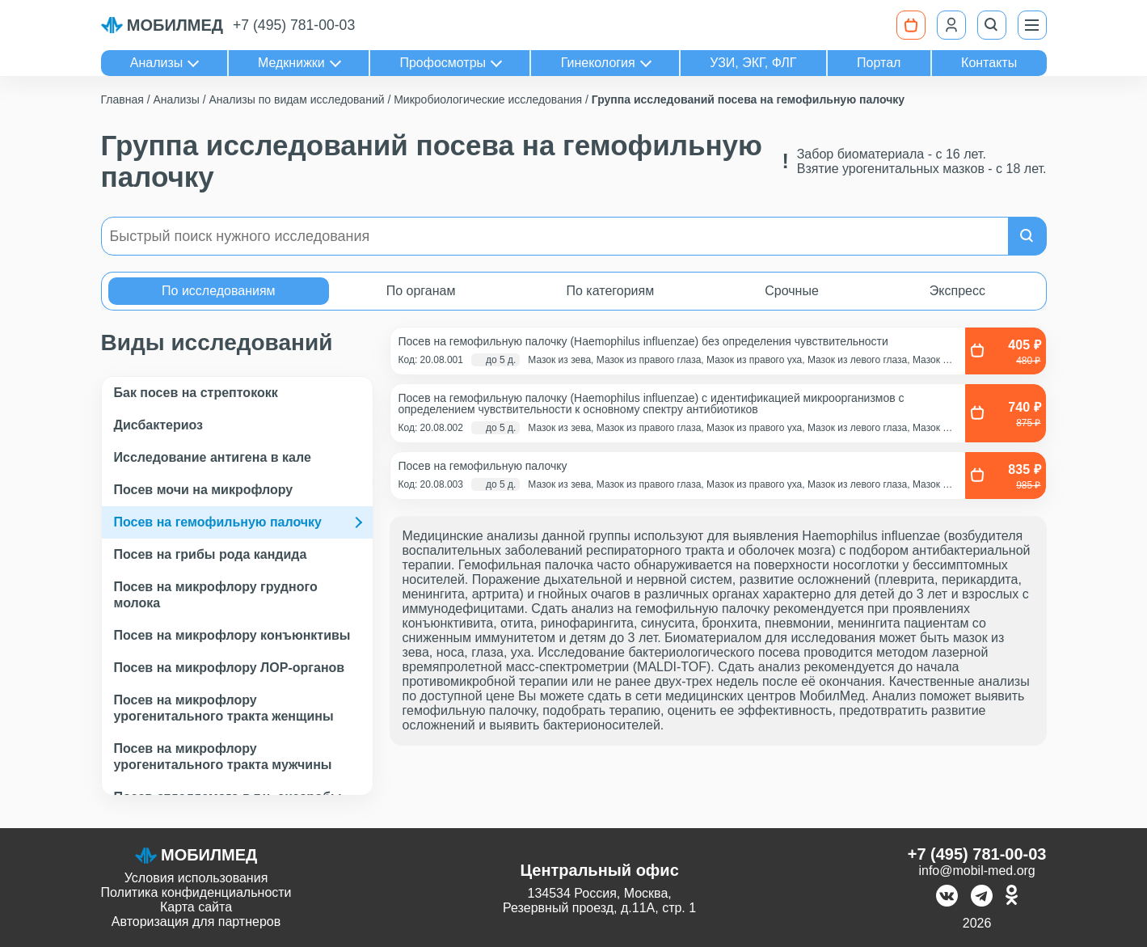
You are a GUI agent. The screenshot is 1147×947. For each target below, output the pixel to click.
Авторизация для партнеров (196, 921)
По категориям (610, 291)
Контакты (989, 63)
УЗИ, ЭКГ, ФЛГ (753, 63)
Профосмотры (442, 63)
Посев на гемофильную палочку (218, 522)
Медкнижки (291, 63)
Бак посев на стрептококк (196, 393)
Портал (878, 63)
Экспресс (957, 291)
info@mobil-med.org (976, 870)
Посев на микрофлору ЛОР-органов (229, 667)
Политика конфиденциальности (196, 892)
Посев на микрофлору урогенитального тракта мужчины (223, 757)
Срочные (792, 291)
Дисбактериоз (159, 425)
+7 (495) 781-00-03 (294, 25)
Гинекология (598, 63)
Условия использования (196, 878)
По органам (421, 291)
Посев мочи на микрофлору (203, 490)
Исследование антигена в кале (212, 457)
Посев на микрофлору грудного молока (216, 595)
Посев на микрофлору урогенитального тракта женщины (224, 708)
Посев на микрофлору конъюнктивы (232, 635)
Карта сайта (196, 907)
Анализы (156, 63)
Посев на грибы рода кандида (210, 554)
